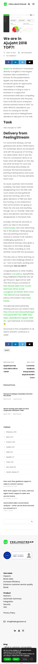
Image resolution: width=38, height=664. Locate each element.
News (8, 399)
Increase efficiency (10, 544)
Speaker (8, 419)
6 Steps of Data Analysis (14, 616)
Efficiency (9, 394)
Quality (8, 409)
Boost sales (7, 542)
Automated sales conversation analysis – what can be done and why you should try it (19, 468)
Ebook (5, 550)
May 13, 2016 (6, 376)
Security (6, 567)
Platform (6, 559)
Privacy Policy (8, 576)
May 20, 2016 (6, 361)
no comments (11, 51)
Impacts (6, 539)
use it (28, 613)
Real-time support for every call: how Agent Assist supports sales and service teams (18, 456)
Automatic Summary (11, 561)
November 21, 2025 (10, 461)
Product (8, 404)
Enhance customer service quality (16, 547)
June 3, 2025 (8, 473)
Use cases (9, 429)
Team (8, 424)
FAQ (5, 570)
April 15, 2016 (11, 48)
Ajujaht (7, 319)
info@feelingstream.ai (15, 584)
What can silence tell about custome (18, 624)
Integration (7, 564)
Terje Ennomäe (26, 48)
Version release (11, 434)
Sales (8, 414)
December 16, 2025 (10, 449)
